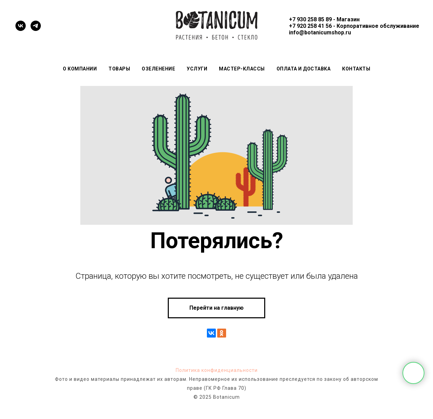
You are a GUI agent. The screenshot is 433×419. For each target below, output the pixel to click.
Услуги (197, 68)
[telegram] (36, 26)
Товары (119, 68)
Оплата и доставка (304, 68)
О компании (80, 68)
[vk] (20, 26)
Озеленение (158, 68)
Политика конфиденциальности (217, 370)
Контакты (356, 68)
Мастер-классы (242, 68)
